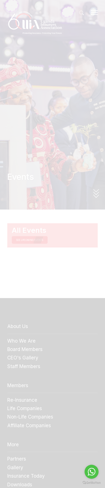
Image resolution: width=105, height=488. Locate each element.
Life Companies (24, 408)
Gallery (15, 467)
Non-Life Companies (30, 417)
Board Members (25, 349)
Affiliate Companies (29, 425)
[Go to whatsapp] (92, 472)
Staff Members (23, 366)
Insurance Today (26, 476)
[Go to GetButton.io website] (92, 482)
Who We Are (21, 341)
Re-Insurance (22, 400)
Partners (16, 459)
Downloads (19, 484)
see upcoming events (29, 240)
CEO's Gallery (22, 358)
